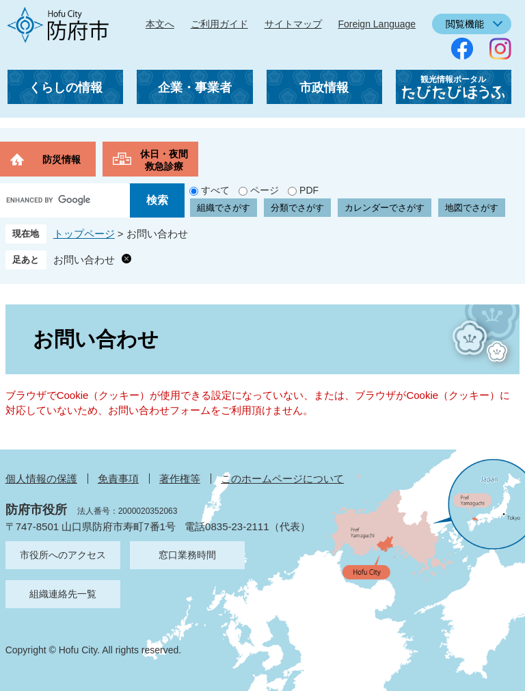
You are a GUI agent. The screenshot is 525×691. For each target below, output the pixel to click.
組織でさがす (223, 208)
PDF (309, 190)
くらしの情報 (66, 87)
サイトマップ (293, 23)
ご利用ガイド (219, 23)
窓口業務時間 (187, 554)
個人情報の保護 (41, 478)
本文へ (160, 23)
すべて (215, 190)
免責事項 (118, 478)
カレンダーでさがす (385, 208)
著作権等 (179, 478)
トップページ (84, 233)
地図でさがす (471, 208)
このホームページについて (282, 478)
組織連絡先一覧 (62, 593)
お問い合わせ (84, 259)
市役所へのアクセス (63, 554)
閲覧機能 (465, 23)
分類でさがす (297, 208)
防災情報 (61, 159)
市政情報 (324, 87)
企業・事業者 (195, 87)
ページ (264, 190)
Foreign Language (377, 23)
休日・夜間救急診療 (164, 160)
